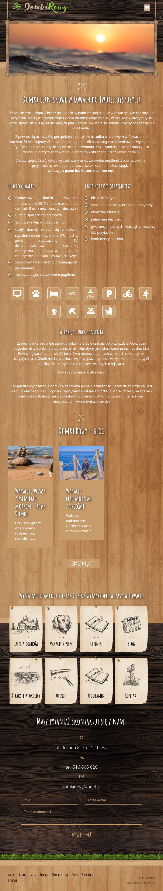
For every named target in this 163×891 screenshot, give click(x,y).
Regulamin (96, 695)
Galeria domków (26, 643)
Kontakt (131, 695)
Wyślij (77, 834)
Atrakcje (44, 875)
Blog (131, 643)
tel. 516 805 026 (81, 767)
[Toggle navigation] (147, 7)
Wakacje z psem (61, 643)
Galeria (11, 875)
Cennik (96, 643)
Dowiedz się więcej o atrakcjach (82, 372)
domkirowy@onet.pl (81, 786)
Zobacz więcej (81, 563)
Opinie (61, 695)
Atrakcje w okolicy (25, 695)
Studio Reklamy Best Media (144, 882)
